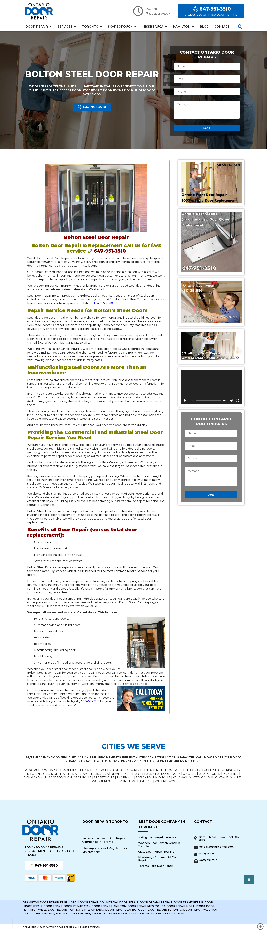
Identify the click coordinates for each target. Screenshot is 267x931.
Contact (222, 26)
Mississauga (154, 26)
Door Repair (38, 26)
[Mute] (231, 400)
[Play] (185, 400)
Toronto (92, 26)
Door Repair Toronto (105, 822)
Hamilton (183, 26)
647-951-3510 (102, 303)
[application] (211, 387)
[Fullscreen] (237, 400)
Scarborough (122, 26)
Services (66, 26)
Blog (204, 26)
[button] (240, 26)
